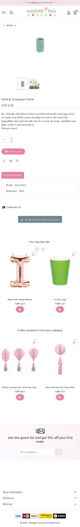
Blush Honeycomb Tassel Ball (60, 387)
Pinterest (17, 160)
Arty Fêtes (20, 185)
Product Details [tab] (13, 175)
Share (4, 160)
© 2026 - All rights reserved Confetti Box (40, 523)
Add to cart (13, 151)
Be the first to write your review (40, 219)
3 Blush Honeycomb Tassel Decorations (20, 387)
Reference (11, 191)
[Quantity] (5, 139)
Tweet (10, 160)
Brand (9, 185)
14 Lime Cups (60, 299)
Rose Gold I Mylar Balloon (20, 299)
